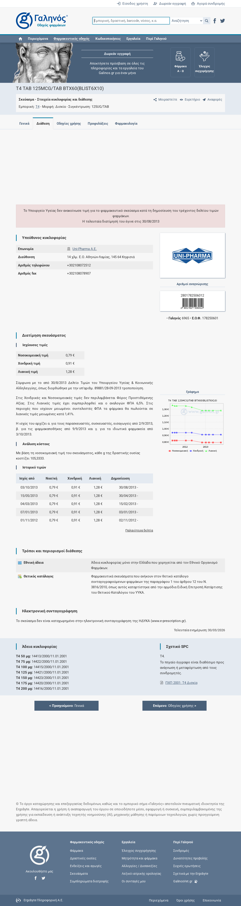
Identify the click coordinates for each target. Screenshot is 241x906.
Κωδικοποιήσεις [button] (108, 39)
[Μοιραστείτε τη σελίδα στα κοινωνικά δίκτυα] (164, 99)
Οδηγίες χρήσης (71, 124)
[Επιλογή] (186, 20)
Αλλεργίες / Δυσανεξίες (139, 866)
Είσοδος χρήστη (132, 4)
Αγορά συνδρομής (208, 4)
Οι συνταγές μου (134, 881)
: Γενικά (66, 706)
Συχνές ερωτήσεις (187, 866)
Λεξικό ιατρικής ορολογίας (141, 873)
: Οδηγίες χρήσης (174, 706)
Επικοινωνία (212, 900)
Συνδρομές (181, 850)
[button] (206, 20)
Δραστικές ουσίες (83, 858)
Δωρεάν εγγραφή (169, 4)
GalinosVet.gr (185, 880)
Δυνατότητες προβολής (190, 858)
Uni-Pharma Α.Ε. (84, 249)
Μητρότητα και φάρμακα (139, 858)
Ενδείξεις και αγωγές (86, 866)
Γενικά (24, 124)
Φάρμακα (76, 850)
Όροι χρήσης (185, 900)
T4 (37, 107)
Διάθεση (43, 124)
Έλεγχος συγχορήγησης (139, 850)
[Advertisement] (121, 164)
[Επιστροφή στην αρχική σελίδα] (39, 860)
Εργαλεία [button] (133, 39)
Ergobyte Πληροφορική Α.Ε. (43, 900)
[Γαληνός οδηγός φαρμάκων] (40, 20)
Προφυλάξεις (100, 124)
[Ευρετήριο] (189, 99)
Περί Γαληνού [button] (156, 39)
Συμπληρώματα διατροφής (89, 881)
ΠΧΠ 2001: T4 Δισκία (181, 683)
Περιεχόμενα (38, 39)
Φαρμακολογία (130, 124)
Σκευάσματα (79, 873)
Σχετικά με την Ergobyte (190, 873)
